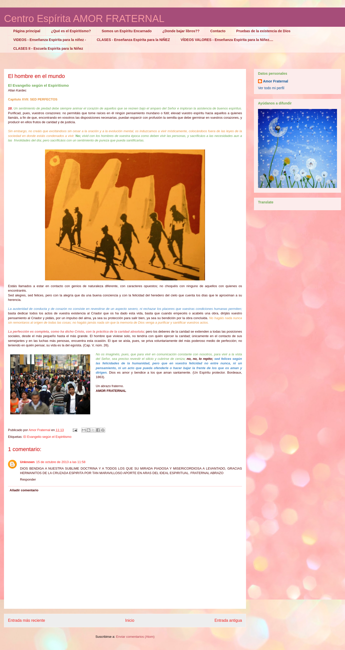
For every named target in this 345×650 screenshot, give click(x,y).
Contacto (218, 31)
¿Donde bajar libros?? (181, 31)
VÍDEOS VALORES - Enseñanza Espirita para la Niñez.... (227, 40)
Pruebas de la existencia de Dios (263, 31)
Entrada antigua (228, 620)
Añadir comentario (24, 490)
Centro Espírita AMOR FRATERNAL (84, 18)
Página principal (26, 31)
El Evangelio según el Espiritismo (47, 437)
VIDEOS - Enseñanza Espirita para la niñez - (49, 40)
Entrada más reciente (26, 620)
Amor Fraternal (275, 81)
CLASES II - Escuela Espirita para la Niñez (48, 48)
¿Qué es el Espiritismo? (71, 31)
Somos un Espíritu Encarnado (127, 31)
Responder (28, 479)
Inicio (129, 620)
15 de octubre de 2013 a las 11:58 (61, 462)
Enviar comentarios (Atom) (135, 637)
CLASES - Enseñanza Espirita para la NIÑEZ (133, 40)
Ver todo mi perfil (271, 88)
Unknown (27, 462)
